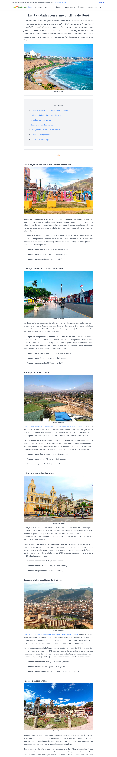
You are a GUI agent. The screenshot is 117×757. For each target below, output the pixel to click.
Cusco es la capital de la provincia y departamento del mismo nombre (51, 634)
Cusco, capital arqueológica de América (46, 130)
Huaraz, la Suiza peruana (40, 135)
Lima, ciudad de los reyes (40, 139)
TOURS (38, 7)
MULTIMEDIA (70, 7)
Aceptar (101, 2)
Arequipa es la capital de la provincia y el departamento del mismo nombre (53, 427)
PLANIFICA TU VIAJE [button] (92, 7)
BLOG (59, 7)
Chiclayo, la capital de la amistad (43, 125)
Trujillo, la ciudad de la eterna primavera (46, 115)
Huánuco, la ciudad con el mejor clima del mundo (49, 110)
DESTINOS (49, 7)
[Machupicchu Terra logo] (22, 7)
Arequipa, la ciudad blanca (41, 120)
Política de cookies (60, 2)
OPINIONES (81, 7)
